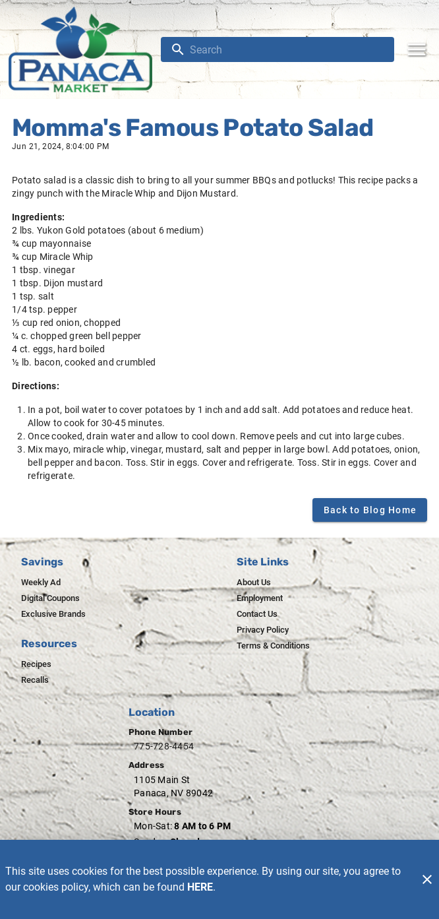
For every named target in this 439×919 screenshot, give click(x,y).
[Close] (427, 879)
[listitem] (41, 582)
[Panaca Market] (84, 50)
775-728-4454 (164, 746)
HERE (200, 887)
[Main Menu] (416, 49)
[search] (287, 49)
